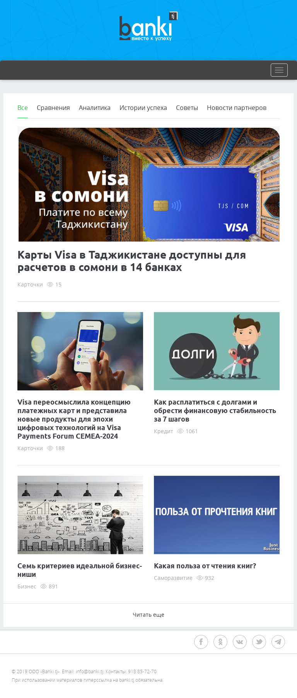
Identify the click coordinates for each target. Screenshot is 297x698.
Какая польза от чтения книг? (205, 566)
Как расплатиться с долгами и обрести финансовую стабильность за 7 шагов (215, 411)
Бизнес (26, 586)
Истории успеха (143, 107)
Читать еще (148, 614)
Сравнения (53, 107)
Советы (187, 107)
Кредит (163, 431)
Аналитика (95, 107)
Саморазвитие (173, 577)
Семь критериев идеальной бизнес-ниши (79, 571)
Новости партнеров (236, 107)
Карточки (30, 284)
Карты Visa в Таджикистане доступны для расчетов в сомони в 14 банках (131, 261)
